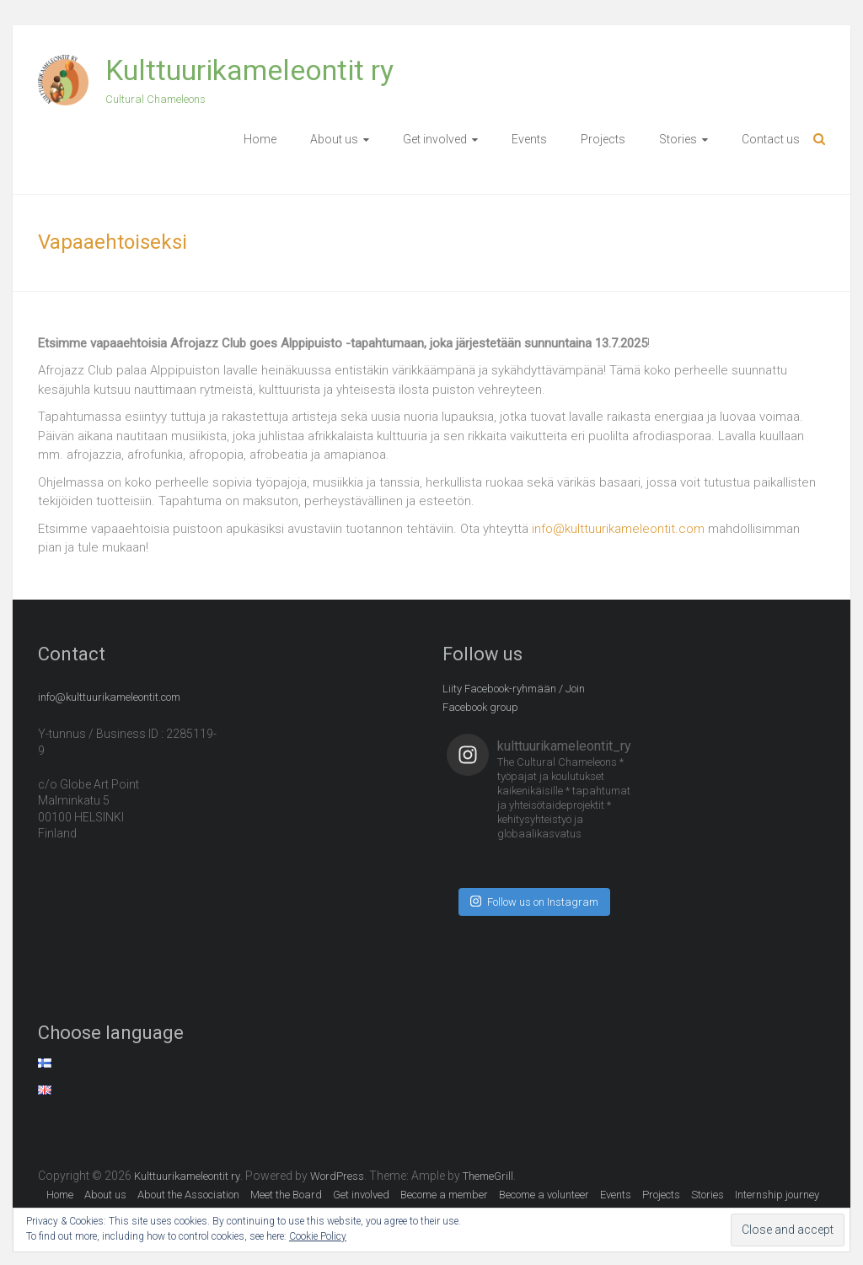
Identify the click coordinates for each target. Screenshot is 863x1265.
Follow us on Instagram (534, 901)
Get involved (435, 139)
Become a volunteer (544, 1194)
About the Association (188, 1194)
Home (260, 139)
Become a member (444, 1194)
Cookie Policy (317, 1236)
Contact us (771, 139)
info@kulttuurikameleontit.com (618, 528)
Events (529, 139)
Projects (603, 139)
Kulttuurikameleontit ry (249, 70)
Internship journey (777, 1194)
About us (334, 139)
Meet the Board (286, 1194)
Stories (678, 139)
